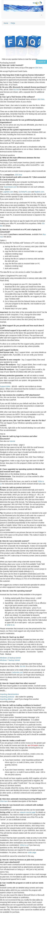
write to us (10, 625)
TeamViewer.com (10, 187)
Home (6, 23)
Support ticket (5, 386)
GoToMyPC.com (25, 192)
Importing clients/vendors (9, 694)
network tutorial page (27, 812)
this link (16, 90)
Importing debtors (6, 699)
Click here (3, 801)
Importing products (7, 697)
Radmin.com (39, 192)
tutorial (12, 441)
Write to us (24, 845)
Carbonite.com (17, 672)
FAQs (13, 23)
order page (32, 852)
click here (38, 68)
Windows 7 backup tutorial (10, 660)
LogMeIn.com (8, 192)
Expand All (41, 62)
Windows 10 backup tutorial (10, 658)
